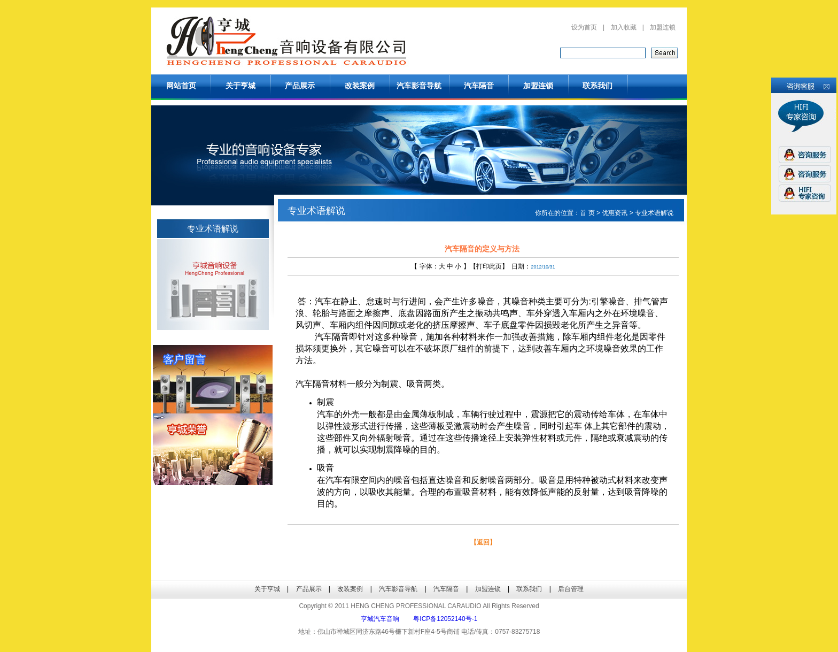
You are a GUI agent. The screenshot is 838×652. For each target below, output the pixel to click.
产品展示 (300, 85)
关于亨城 (240, 85)
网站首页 (181, 85)
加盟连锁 (663, 27)
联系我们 (597, 85)
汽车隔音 (479, 85)
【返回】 (483, 542)
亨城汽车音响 (380, 619)
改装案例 (360, 85)
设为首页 (584, 27)
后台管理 (571, 589)
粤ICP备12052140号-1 (445, 619)
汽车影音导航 (419, 85)
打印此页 (489, 266)
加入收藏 (624, 27)
